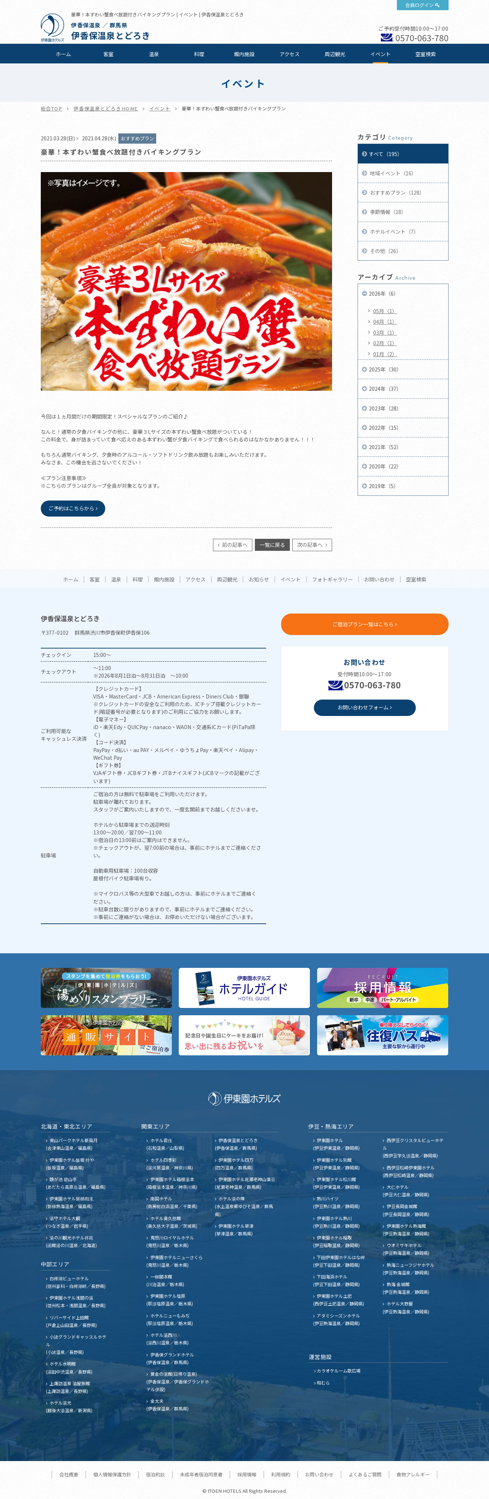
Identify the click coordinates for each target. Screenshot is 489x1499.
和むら (323, 1382)
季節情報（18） (387, 211)
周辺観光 (335, 54)
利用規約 (280, 1474)
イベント (380, 54)
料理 (199, 54)
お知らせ (259, 579)
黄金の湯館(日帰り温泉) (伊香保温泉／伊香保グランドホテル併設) (177, 1381)
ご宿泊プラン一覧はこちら (363, 624)
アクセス (290, 54)
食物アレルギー (413, 1474)
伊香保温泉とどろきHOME (106, 108)
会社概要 (68, 1474)
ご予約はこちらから (71, 508)
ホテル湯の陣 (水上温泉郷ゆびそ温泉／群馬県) (244, 1206)
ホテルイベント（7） (394, 231)
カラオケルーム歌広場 (338, 1370)
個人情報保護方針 (112, 1474)
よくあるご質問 (365, 1474)
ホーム (63, 54)
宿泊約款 (155, 1474)
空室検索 (425, 54)
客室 (108, 54)
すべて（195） (385, 153)
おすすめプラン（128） (397, 192)
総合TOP (52, 108)
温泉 (154, 54)
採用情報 (246, 1474)
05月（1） (385, 311)
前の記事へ (234, 544)
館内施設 (244, 54)
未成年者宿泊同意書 (201, 1474)
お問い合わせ (379, 579)
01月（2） (385, 354)
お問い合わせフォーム (363, 707)
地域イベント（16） (393, 173)
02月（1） (385, 343)
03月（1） (385, 332)
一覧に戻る (272, 544)
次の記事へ (310, 544)
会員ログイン (419, 4)
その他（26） (385, 250)
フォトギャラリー (332, 579)
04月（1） (385, 321)
